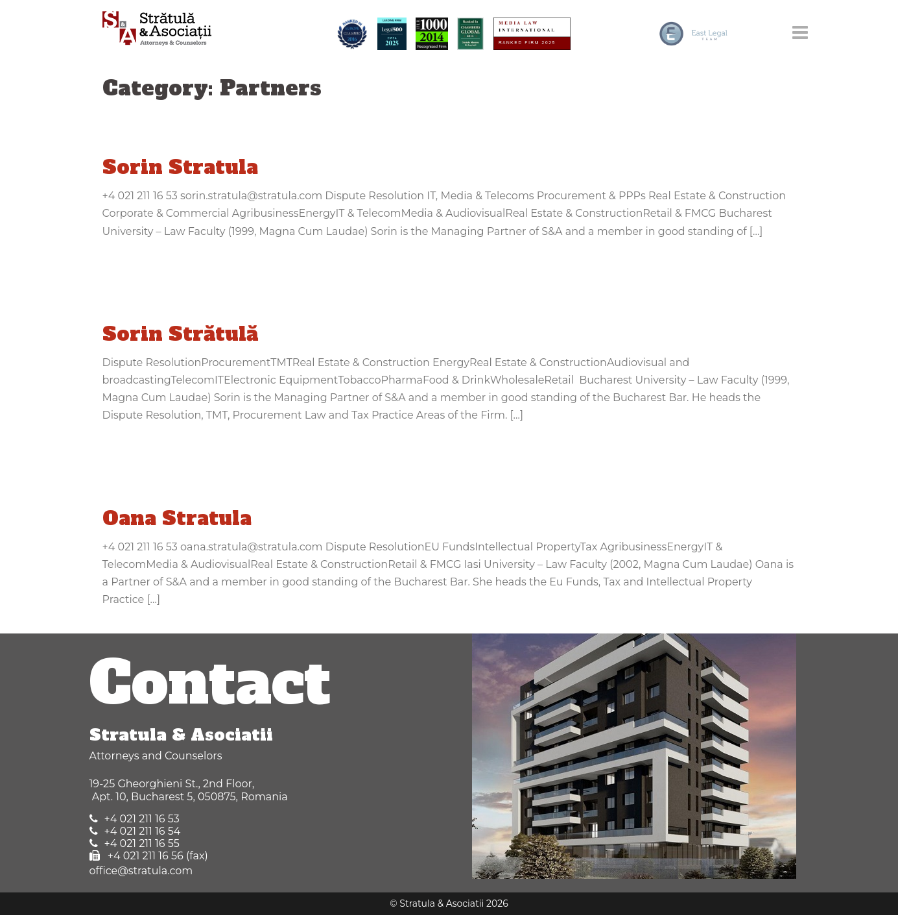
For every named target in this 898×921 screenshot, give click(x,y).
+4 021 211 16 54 (142, 831)
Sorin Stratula (180, 167)
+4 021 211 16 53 (142, 819)
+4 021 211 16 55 (142, 843)
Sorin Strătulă (180, 334)
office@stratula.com (141, 871)
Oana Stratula (177, 518)
